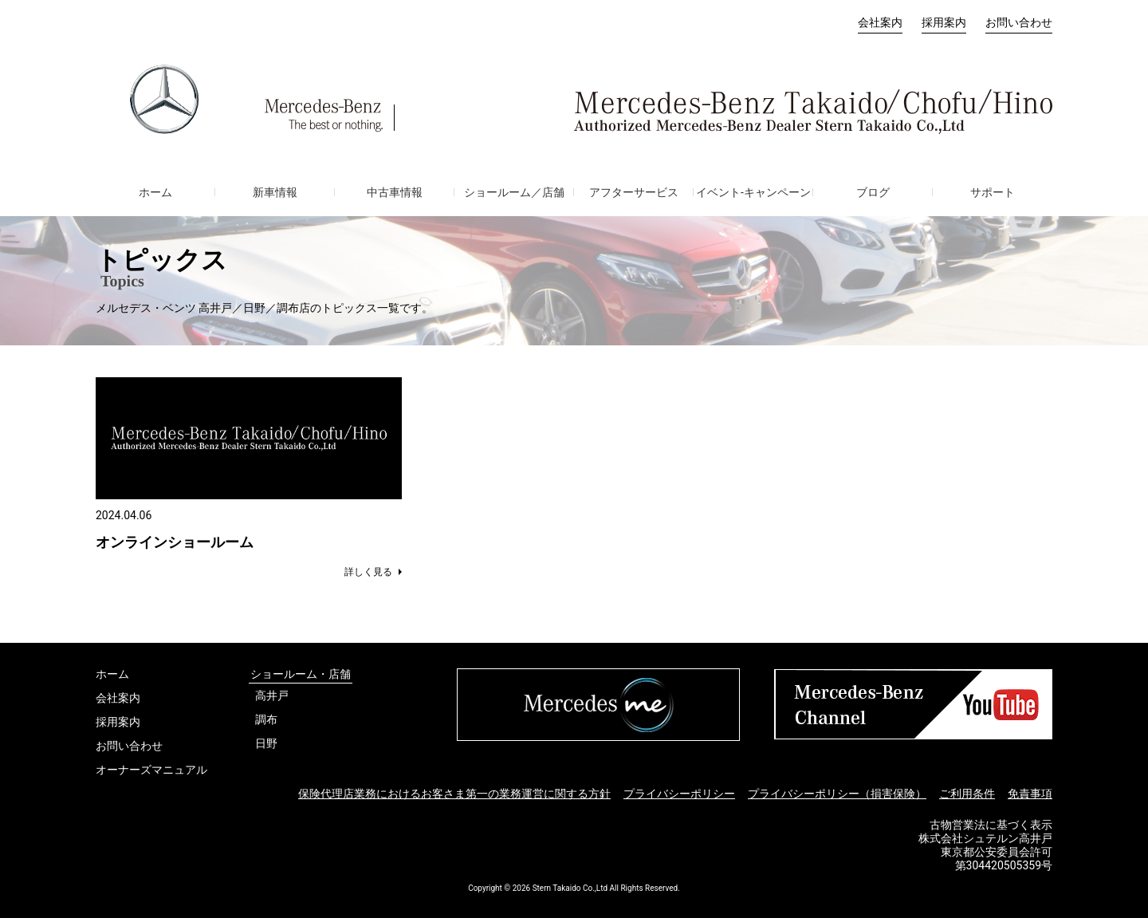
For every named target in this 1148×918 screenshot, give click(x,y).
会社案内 (880, 22)
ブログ (873, 192)
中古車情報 (395, 192)
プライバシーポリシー (679, 793)
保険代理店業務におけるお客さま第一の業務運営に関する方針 (454, 793)
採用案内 (944, 22)
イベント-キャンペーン (753, 192)
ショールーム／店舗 (514, 192)
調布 (266, 719)
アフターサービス (633, 192)
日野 (266, 743)
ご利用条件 (967, 793)
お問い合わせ (1018, 22)
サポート (992, 192)
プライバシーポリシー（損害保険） (837, 793)
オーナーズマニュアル (151, 769)
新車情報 (275, 192)
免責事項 (1030, 793)
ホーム (155, 192)
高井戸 (272, 695)
